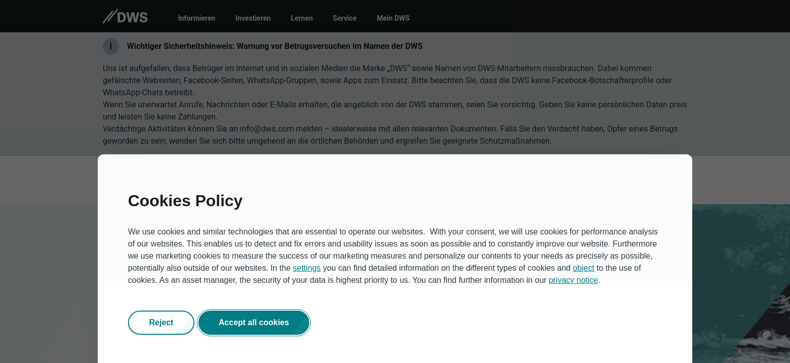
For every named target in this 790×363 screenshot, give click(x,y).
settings (306, 268)
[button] (161, 323)
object (584, 268)
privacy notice (573, 280)
